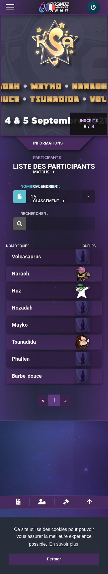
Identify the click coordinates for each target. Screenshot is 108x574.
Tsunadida (24, 342)
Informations (48, 143)
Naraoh (20, 273)
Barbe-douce (27, 376)
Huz (16, 290)
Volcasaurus (26, 256)
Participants (47, 157)
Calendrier (45, 186)
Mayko (20, 324)
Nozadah (22, 307)
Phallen (21, 359)
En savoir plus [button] (63, 544)
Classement (49, 201)
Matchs (44, 172)
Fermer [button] (54, 559)
